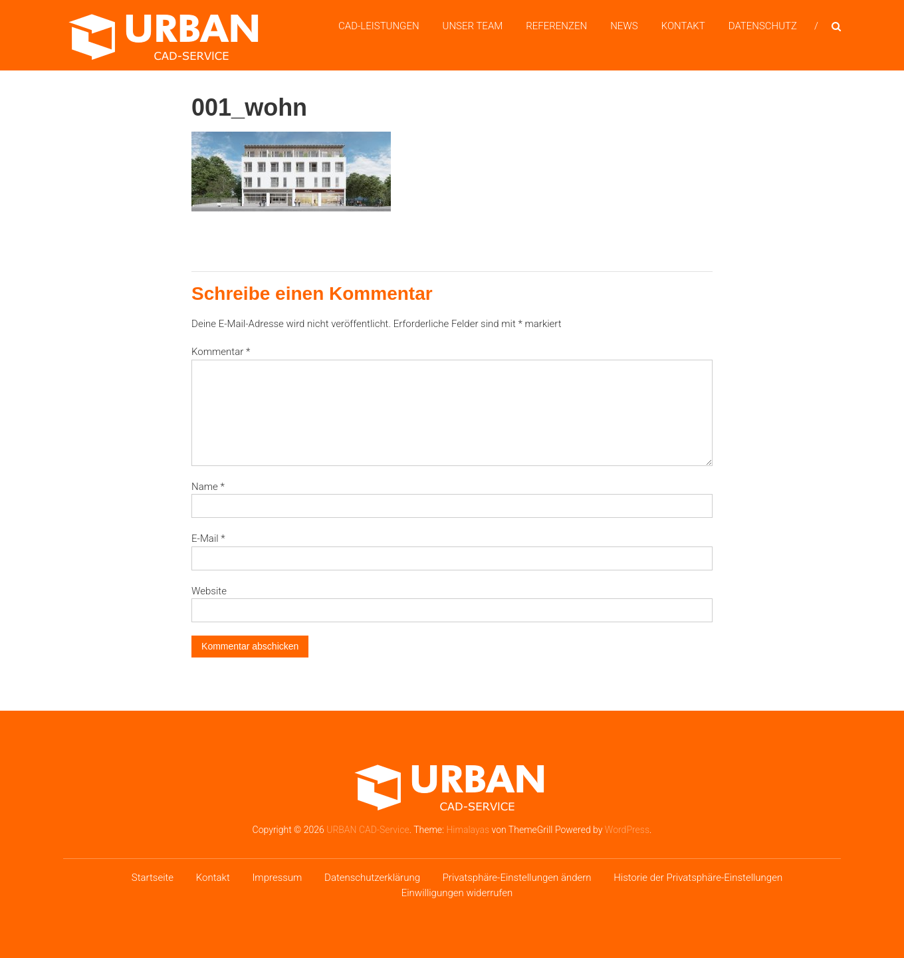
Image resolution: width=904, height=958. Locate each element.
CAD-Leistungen (378, 26)
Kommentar (220, 352)
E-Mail (208, 538)
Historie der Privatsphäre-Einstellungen (698, 878)
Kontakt (683, 26)
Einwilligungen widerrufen (457, 893)
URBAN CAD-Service (367, 829)
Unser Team (473, 26)
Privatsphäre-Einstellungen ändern (517, 878)
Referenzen (556, 26)
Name (208, 487)
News (624, 26)
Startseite (152, 878)
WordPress (627, 829)
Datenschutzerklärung (372, 878)
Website (209, 591)
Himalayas (467, 829)
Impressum (277, 878)
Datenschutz (763, 26)
